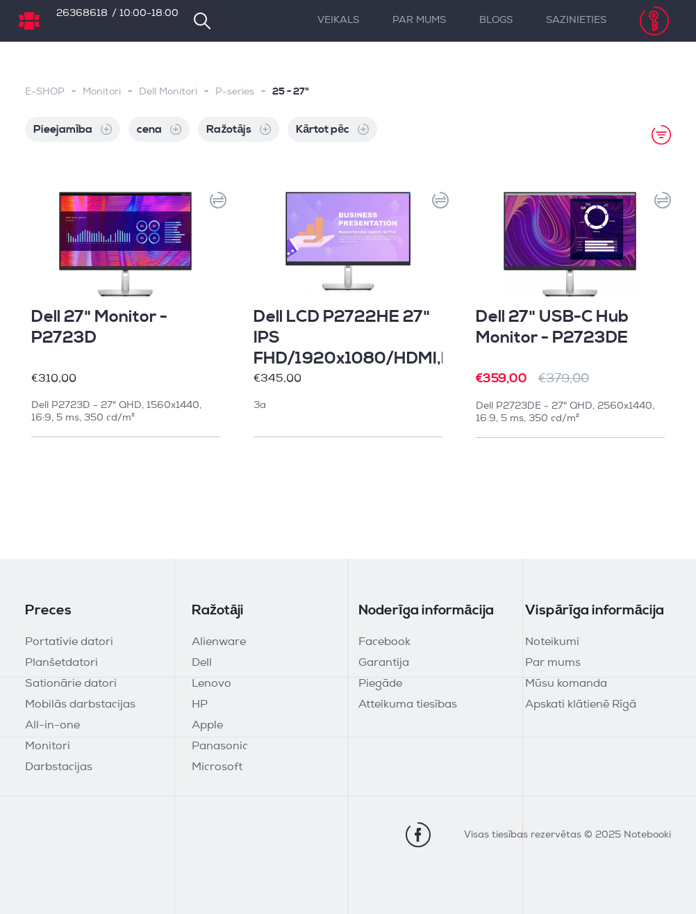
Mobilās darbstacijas (80, 704)
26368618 (82, 13)
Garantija (383, 663)
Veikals (338, 20)
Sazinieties (576, 20)
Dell (202, 663)
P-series (234, 92)
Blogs (496, 20)
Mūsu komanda (566, 683)
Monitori (102, 92)
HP (200, 704)
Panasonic (220, 746)
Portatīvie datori (69, 642)
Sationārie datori (71, 683)
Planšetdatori (61, 663)
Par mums (419, 20)
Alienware (219, 642)
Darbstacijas (58, 767)
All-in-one (52, 725)
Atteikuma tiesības (407, 704)
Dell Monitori (168, 92)
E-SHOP (45, 92)
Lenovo (211, 683)
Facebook (384, 642)
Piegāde (380, 683)
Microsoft (217, 767)
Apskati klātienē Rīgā (580, 704)
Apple (207, 725)
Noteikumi (552, 642)
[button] (213, 204)
